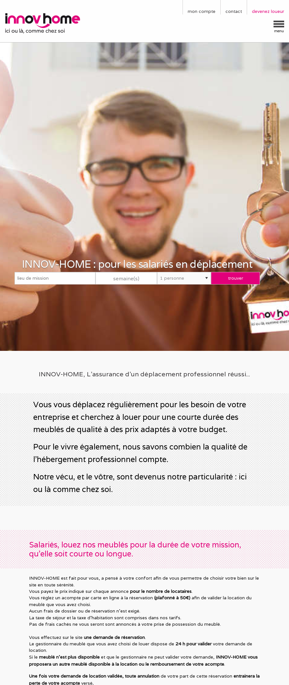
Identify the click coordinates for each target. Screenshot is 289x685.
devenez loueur (268, 11)
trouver (235, 278)
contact (233, 11)
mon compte (201, 11)
